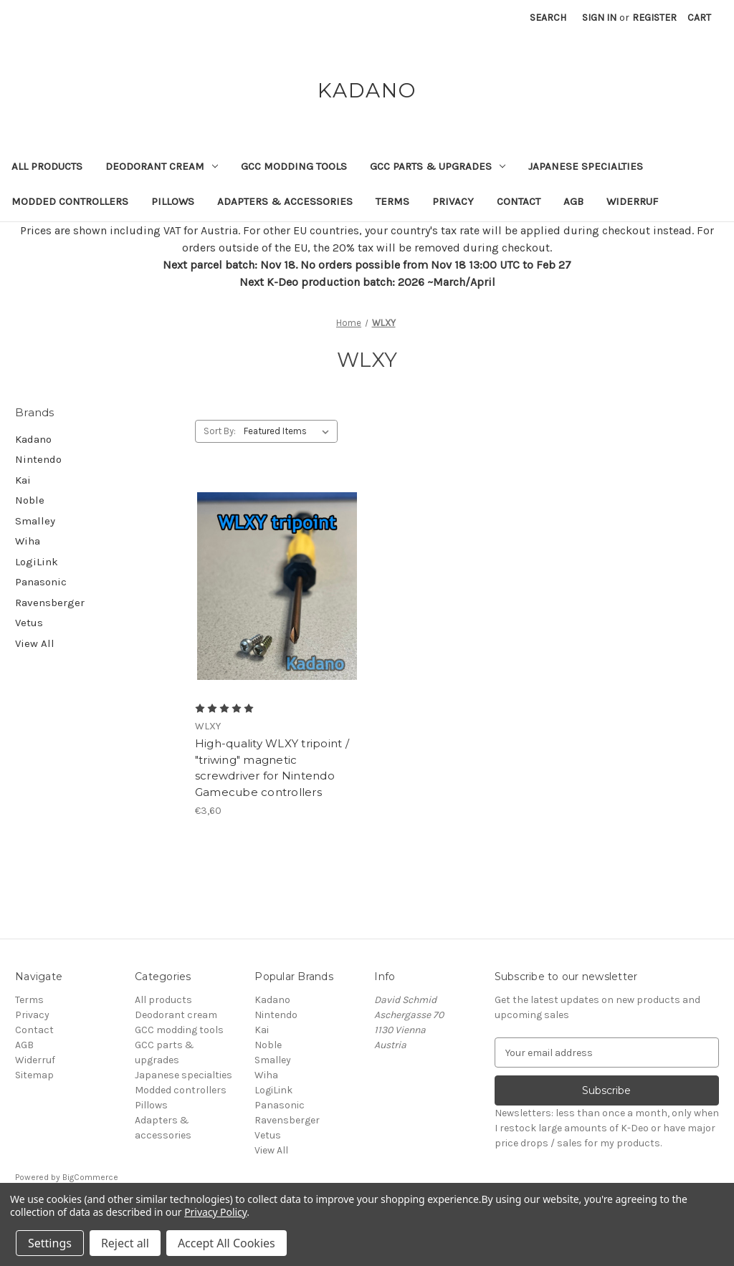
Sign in (599, 17)
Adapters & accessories (285, 201)
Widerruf (632, 201)
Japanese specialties (585, 166)
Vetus (29, 622)
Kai (23, 480)
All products (46, 166)
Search (548, 17)
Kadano (33, 439)
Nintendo (38, 459)
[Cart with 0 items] (699, 17)
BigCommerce (90, 1177)
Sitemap (34, 1075)
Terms (392, 201)
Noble (29, 500)
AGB (573, 201)
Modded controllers (69, 201)
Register (654, 17)
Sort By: (220, 431)
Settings (50, 1243)
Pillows (172, 201)
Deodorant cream (161, 166)
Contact (518, 201)
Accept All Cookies (226, 1243)
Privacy (453, 201)
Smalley (35, 520)
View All (34, 643)
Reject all (125, 1243)
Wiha (27, 540)
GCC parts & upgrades (437, 166)
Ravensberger (50, 602)
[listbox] (289, 431)
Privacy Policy (215, 1212)
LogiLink (36, 561)
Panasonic (41, 581)
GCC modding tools (294, 166)
